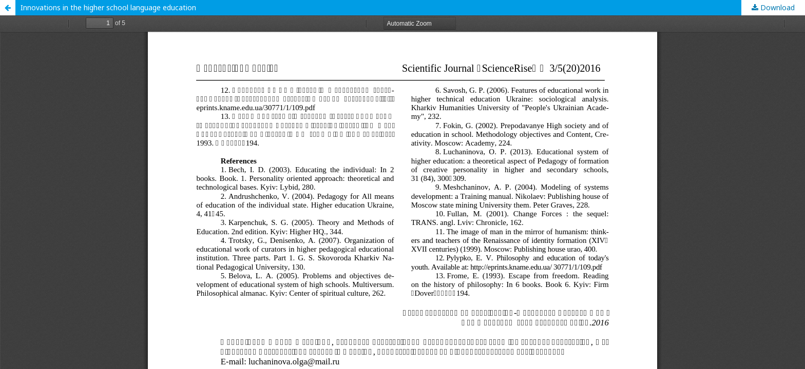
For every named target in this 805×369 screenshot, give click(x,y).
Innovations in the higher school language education (108, 7)
